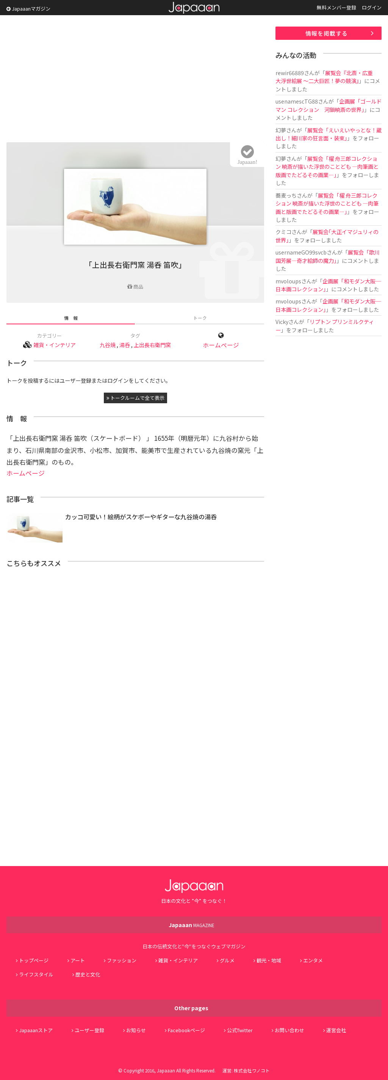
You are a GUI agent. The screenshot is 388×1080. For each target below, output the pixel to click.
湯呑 (124, 345)
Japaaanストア (36, 1030)
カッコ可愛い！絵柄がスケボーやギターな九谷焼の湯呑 (141, 516)
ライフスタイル (36, 974)
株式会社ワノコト (252, 1070)
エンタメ (313, 960)
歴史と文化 (87, 974)
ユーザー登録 (89, 1030)
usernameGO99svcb (301, 252)
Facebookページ (186, 1030)
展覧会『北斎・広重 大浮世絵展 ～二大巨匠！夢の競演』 (326, 77)
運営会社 (336, 1030)
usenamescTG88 (296, 101)
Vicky (281, 321)
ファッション (121, 960)
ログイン (372, 7)
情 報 (71, 317)
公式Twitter (240, 1030)
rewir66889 (289, 73)
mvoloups (288, 281)
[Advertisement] (135, 80)
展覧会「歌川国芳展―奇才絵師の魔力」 (327, 256)
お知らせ (136, 1030)
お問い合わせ (289, 1030)
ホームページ (221, 345)
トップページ (33, 960)
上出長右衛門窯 (152, 345)
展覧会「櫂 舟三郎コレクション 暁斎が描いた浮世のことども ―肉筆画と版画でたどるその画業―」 (327, 166)
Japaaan (194, 8)
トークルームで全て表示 (135, 397)
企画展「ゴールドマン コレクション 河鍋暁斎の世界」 (328, 105)
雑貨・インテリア (54, 345)
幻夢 (280, 130)
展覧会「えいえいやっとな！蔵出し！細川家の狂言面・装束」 (328, 134)
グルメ (227, 960)
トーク (200, 317)
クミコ (283, 232)
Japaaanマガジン (28, 8)
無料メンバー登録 (336, 7)
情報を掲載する (326, 33)
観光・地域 (269, 960)
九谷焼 (108, 345)
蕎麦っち (286, 195)
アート (77, 960)
